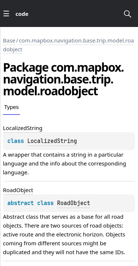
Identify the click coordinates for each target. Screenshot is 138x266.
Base (9, 40)
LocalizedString (52, 141)
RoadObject (73, 203)
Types (11, 107)
